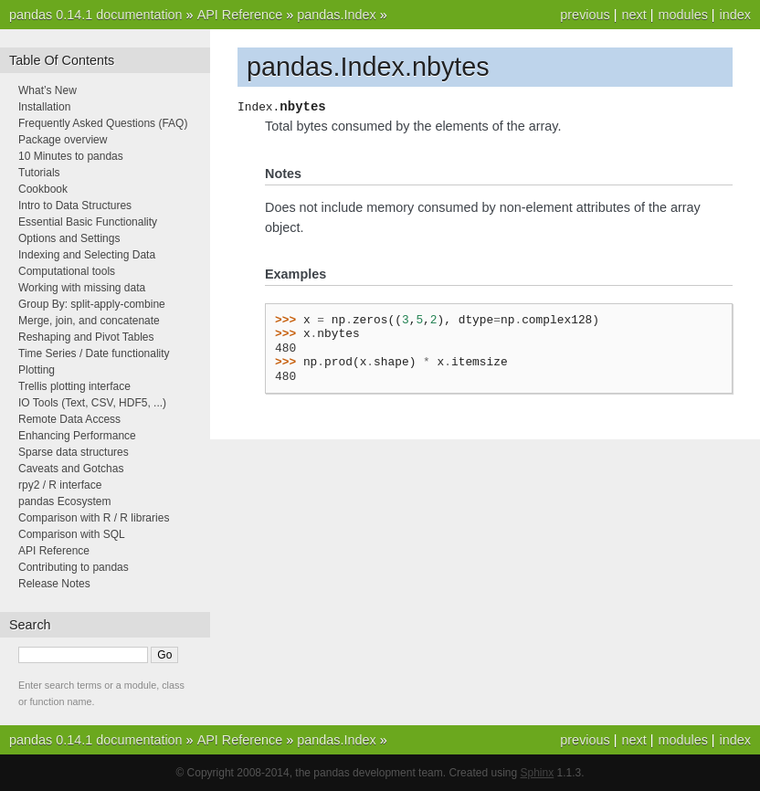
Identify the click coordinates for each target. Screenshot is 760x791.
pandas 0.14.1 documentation (96, 14)
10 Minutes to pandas (70, 156)
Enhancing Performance (77, 435)
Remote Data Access (69, 419)
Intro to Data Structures (75, 205)
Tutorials (39, 172)
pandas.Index (336, 14)
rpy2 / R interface (59, 485)
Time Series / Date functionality (94, 353)
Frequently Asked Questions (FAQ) (102, 123)
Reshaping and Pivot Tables (86, 337)
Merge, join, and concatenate (89, 320)
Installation (44, 106)
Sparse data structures (73, 452)
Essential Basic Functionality (87, 222)
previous (584, 14)
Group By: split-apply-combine (91, 304)
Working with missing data (81, 287)
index (735, 14)
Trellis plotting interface (74, 386)
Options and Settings (69, 238)
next (633, 14)
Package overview (62, 139)
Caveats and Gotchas (70, 468)
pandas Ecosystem (64, 501)
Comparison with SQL (71, 534)
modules (682, 14)
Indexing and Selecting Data (86, 254)
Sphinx (537, 772)
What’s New (47, 90)
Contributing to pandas (73, 567)
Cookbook (43, 189)
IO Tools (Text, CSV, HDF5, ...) (92, 402)
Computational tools (66, 271)
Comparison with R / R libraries (93, 518)
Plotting (36, 370)
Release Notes (54, 583)
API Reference (240, 14)
